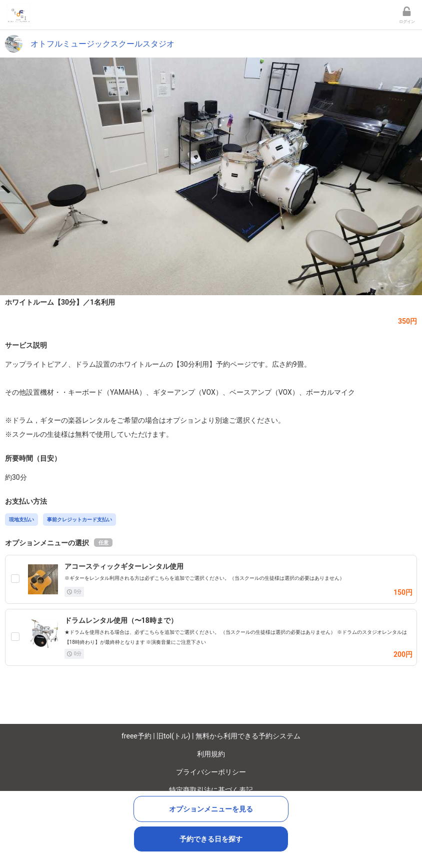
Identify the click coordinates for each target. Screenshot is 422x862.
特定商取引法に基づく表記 (211, 790)
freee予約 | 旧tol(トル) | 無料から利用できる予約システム (211, 736)
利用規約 (211, 754)
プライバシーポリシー (211, 772)
